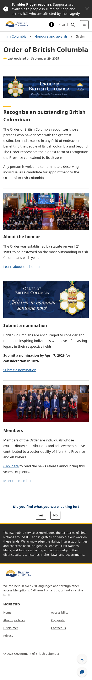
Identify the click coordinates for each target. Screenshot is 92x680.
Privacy (8, 636)
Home (7, 612)
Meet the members (18, 480)
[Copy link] (82, 672)
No (55, 515)
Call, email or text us (45, 590)
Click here (11, 466)
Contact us (58, 628)
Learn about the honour (22, 266)
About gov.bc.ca (14, 620)
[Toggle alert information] (51, 24)
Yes (41, 515)
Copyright (58, 620)
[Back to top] (82, 659)
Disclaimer (10, 628)
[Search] (66, 24)
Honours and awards (51, 36)
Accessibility (59, 612)
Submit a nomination (19, 370)
